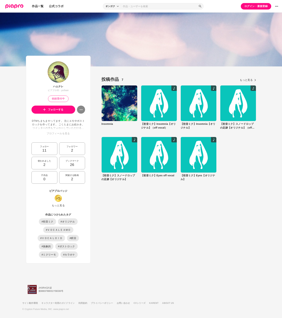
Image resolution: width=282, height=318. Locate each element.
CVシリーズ (140, 303)
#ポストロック (66, 246)
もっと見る (58, 205)
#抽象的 (46, 246)
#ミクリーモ (49, 254)
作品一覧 (38, 6)
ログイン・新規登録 (256, 6)
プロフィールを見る (58, 133)
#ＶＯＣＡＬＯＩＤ (51, 238)
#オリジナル (68, 221)
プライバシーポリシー (102, 303)
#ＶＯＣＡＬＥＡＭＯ (58, 229)
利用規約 (82, 303)
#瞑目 (73, 238)
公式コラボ (56, 6)
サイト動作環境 (30, 303)
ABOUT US (168, 303)
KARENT (154, 303)
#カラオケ (69, 254)
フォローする (53, 109)
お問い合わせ (123, 303)
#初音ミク (47, 221)
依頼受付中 (58, 98)
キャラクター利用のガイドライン (58, 303)
